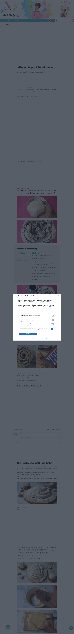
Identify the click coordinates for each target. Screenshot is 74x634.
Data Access (36, 338)
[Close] (59, 296)
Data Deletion (30, 338)
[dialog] (37, 317)
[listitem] (37, 313)
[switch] (52, 316)
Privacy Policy (44, 338)
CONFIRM (28, 333)
